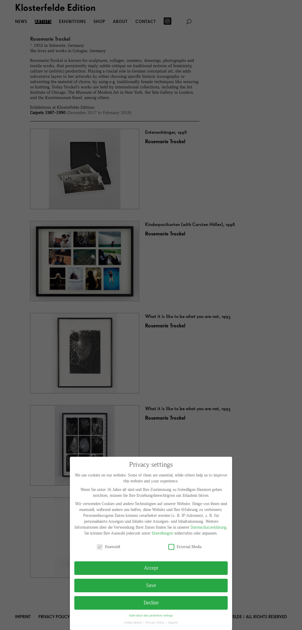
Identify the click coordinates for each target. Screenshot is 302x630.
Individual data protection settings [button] (151, 615)
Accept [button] (151, 568)
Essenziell (108, 547)
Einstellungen (162, 533)
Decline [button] (151, 603)
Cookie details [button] (133, 622)
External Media (184, 547)
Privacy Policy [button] (155, 622)
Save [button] (151, 585)
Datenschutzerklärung (208, 527)
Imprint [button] (173, 622)
